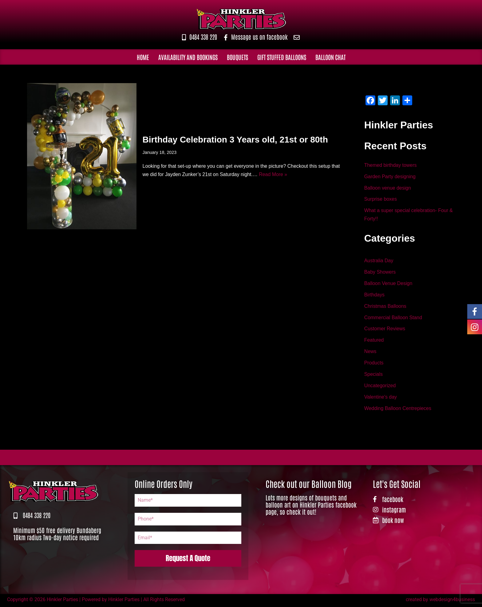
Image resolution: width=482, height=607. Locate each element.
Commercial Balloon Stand (393, 318)
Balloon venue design (387, 188)
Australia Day (378, 261)
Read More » (273, 174)
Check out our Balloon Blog (309, 485)
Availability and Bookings (188, 57)
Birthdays (374, 295)
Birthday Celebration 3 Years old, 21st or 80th (235, 139)
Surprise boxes (380, 199)
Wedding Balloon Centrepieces (398, 410)
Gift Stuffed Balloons (281, 57)
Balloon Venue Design (388, 284)
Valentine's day (380, 398)
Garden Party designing (390, 176)
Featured (374, 341)
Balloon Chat (330, 57)
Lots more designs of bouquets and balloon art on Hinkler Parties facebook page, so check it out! (311, 506)
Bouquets (237, 57)
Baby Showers (380, 272)
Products (374, 364)
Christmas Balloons (385, 307)
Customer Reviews (384, 329)
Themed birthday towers (390, 165)
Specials (373, 375)
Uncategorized (380, 387)
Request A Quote (188, 559)
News (370, 353)
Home (143, 57)
